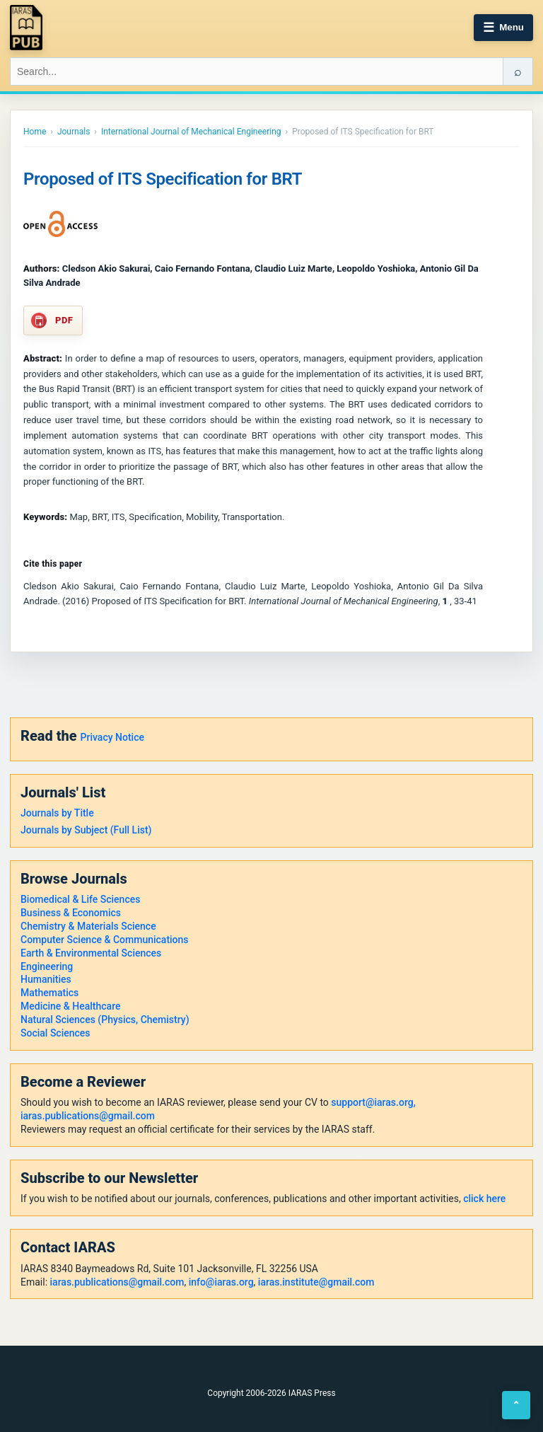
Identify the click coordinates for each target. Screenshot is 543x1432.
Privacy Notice (112, 737)
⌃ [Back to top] (516, 1405)
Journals (73, 132)
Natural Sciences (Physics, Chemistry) (105, 1019)
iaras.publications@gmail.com (88, 1115)
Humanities (46, 979)
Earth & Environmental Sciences (91, 953)
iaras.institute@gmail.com (316, 1282)
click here (484, 1198)
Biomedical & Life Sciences (80, 899)
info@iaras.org (221, 1282)
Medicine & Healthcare (70, 1006)
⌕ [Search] (518, 71)
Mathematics (49, 992)
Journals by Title (57, 813)
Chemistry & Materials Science (88, 926)
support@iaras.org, (373, 1102)
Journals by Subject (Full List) (86, 830)
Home (34, 132)
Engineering (47, 966)
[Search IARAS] (257, 71)
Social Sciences (55, 1033)
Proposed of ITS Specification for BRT (162, 179)
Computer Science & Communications (105, 939)
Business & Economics (71, 912)
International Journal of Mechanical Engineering (191, 132)
